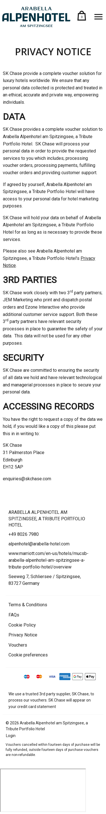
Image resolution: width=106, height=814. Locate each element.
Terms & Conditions (27, 604)
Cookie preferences (28, 655)
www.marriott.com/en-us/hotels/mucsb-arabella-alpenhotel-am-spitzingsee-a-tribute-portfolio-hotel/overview (48, 560)
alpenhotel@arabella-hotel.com (39, 544)
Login (11, 735)
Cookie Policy (22, 625)
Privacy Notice (22, 635)
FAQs (13, 615)
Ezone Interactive (42, 307)
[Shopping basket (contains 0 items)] (81, 17)
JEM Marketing (18, 299)
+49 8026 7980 (23, 534)
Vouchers (17, 645)
